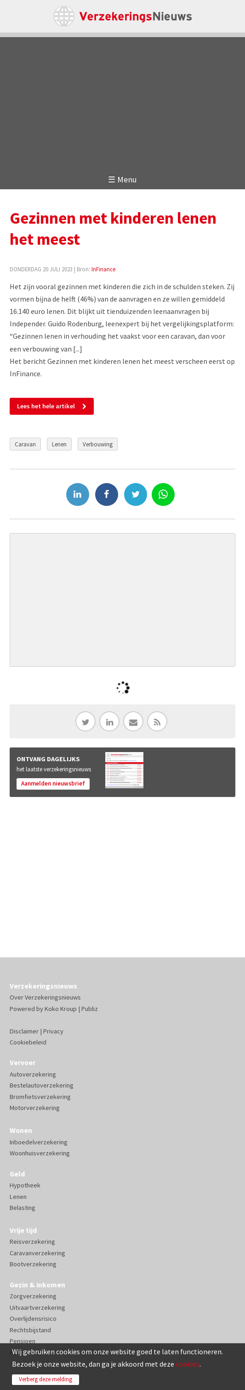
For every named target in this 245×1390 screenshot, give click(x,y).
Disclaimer (24, 1031)
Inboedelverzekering (39, 1142)
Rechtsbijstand (30, 1330)
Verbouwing (98, 444)
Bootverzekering (33, 1264)
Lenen (59, 444)
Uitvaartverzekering (37, 1307)
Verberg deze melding (45, 1379)
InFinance (103, 269)
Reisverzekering (32, 1241)
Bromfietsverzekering (40, 1097)
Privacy (53, 1031)
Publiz (89, 1009)
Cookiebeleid (28, 1042)
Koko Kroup (61, 1009)
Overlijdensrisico (33, 1318)
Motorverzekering (35, 1108)
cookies (187, 1363)
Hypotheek (25, 1185)
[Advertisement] (122, 101)
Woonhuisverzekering (40, 1153)
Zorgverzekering (33, 1296)
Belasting (22, 1207)
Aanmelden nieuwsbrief (53, 783)
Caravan (25, 444)
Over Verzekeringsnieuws (45, 997)
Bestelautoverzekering (42, 1085)
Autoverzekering (33, 1074)
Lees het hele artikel (46, 406)
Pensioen (22, 1341)
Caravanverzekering (37, 1253)
